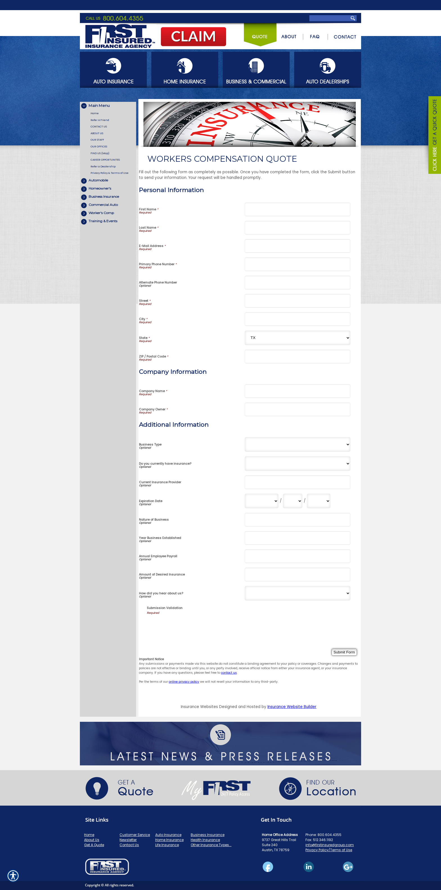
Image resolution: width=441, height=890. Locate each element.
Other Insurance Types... (211, 844)
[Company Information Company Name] (297, 391)
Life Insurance (167, 844)
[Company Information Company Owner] (297, 409)
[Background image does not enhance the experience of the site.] (108, 106)
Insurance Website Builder (291, 706)
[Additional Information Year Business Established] (297, 538)
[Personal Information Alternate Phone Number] (297, 282)
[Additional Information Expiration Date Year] (318, 501)
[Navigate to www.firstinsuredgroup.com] (432, 136)
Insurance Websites (199, 706)
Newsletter (128, 839)
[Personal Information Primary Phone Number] (297, 264)
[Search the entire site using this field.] (328, 5)
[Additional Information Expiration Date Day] (292, 501)
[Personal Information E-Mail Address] (297, 246)
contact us (229, 673)
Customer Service (135, 834)
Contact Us (129, 844)
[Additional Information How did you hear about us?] (297, 593)
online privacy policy (184, 682)
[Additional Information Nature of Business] (297, 520)
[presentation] (189, 626)
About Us (91, 839)
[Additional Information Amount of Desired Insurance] (297, 574)
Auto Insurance (168, 834)
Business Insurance (207, 834)
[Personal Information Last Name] (297, 228)
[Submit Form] (344, 652)
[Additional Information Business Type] (297, 444)
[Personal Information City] (297, 319)
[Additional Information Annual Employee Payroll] (297, 556)
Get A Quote (94, 844)
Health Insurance (205, 839)
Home (89, 834)
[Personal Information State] (297, 338)
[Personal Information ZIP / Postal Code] (297, 356)
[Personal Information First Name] (297, 209)
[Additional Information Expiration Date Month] (261, 501)
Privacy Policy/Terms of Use (328, 850)
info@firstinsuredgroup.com (329, 844)
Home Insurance (169, 839)
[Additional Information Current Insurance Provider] (297, 482)
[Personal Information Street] (297, 301)
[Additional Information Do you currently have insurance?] (297, 463)
